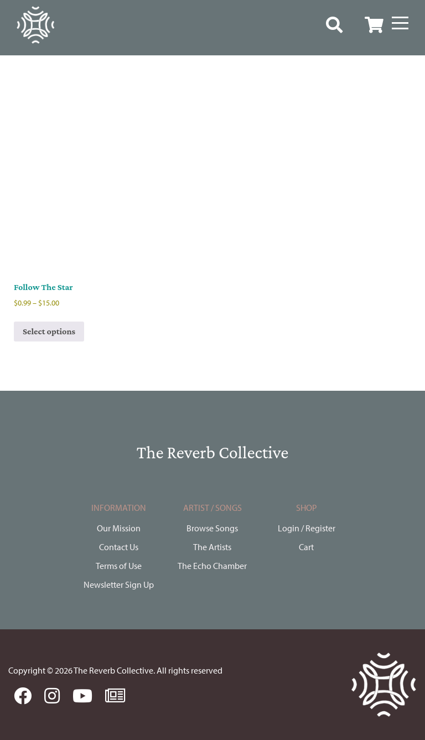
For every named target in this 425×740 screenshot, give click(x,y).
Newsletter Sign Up (119, 584)
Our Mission (119, 528)
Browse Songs (212, 528)
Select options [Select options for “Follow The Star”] (49, 331)
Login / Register (306, 528)
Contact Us (118, 546)
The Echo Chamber (212, 565)
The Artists (212, 546)
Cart (306, 546)
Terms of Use (119, 565)
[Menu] (400, 23)
